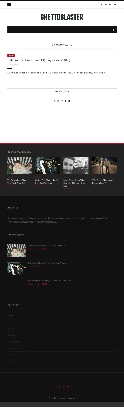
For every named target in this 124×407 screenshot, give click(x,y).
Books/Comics (14, 348)
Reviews (11, 335)
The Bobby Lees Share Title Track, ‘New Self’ (46, 245)
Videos (9, 177)
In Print (10, 355)
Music (11, 55)
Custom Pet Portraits (16, 123)
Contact (10, 361)
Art (8, 322)
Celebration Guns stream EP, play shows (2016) (38, 60)
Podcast (11, 328)
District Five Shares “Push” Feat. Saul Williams (47, 263)
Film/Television (13, 341)
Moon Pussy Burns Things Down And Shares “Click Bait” (74, 183)
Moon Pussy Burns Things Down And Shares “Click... (50, 280)
